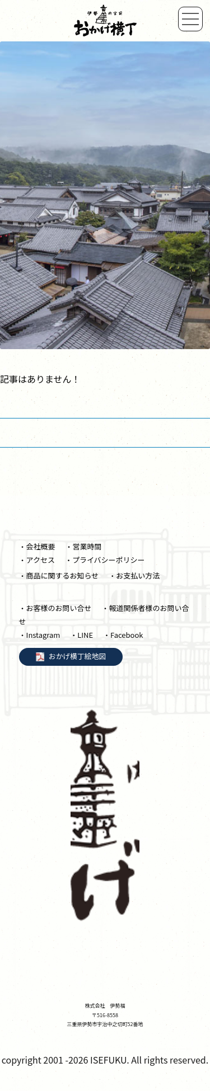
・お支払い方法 (134, 575)
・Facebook (123, 634)
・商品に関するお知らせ (59, 575)
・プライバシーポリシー (105, 559)
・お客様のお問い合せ (55, 608)
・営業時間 (84, 546)
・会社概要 (37, 546)
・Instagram (39, 634)
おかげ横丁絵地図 (77, 655)
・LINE (81, 634)
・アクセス (37, 559)
